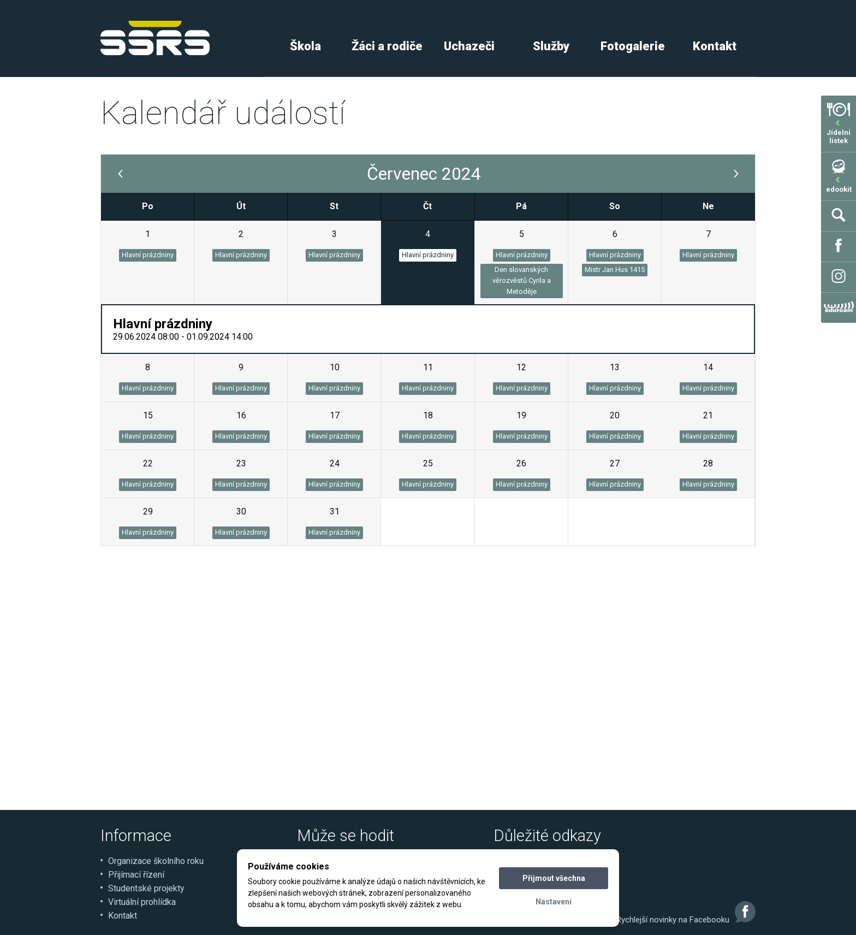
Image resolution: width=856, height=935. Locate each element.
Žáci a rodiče (387, 46)
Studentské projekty (146, 888)
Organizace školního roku (156, 861)
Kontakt (714, 46)
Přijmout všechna (553, 878)
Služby (551, 46)
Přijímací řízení (136, 874)
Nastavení (554, 901)
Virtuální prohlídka (142, 902)
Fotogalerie (633, 46)
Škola (305, 46)
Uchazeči (469, 46)
